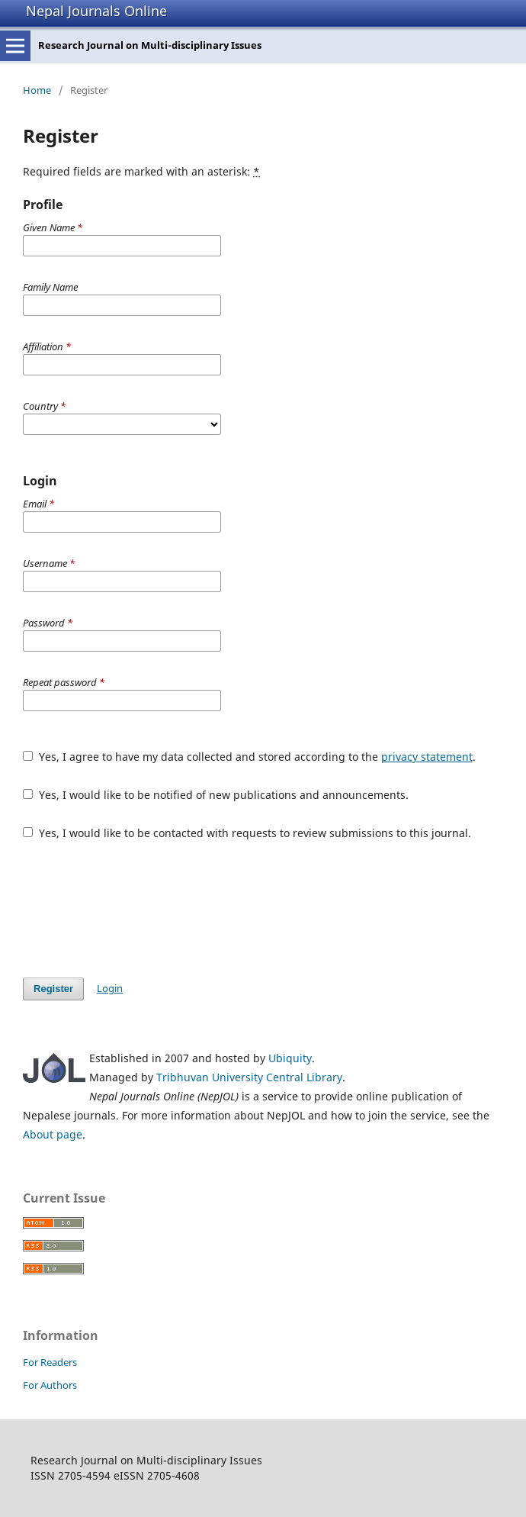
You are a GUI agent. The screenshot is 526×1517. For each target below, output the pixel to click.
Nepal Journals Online (96, 11)
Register (53, 988)
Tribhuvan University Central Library (249, 1077)
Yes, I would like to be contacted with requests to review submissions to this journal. (247, 833)
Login (110, 988)
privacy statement (427, 756)
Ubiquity (290, 1058)
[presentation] (139, 909)
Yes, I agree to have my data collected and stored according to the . (249, 756)
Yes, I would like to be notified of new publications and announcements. (216, 794)
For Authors (50, 1385)
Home (37, 90)
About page (52, 1134)
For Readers (50, 1362)
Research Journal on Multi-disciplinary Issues (149, 45)
